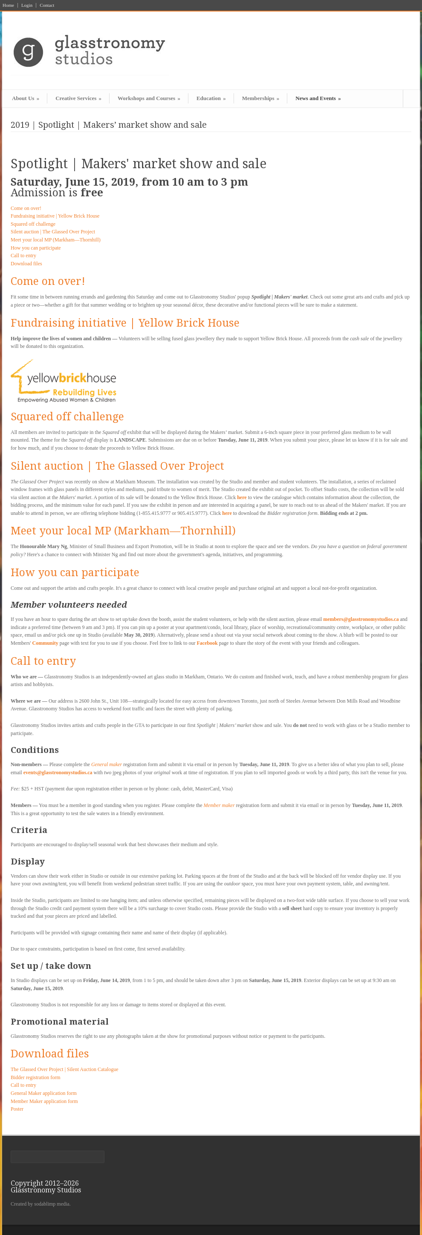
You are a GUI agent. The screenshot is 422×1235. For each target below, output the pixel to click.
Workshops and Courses (149, 98)
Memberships (261, 98)
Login (26, 5)
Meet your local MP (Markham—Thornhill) (56, 240)
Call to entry (23, 255)
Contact (47, 5)
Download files (26, 264)
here (241, 497)
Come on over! (26, 208)
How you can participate (36, 248)
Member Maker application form (44, 1101)
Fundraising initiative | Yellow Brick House (55, 216)
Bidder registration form (36, 1077)
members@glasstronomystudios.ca (361, 619)
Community (45, 643)
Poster (17, 1109)
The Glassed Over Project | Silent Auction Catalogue (65, 1069)
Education (211, 98)
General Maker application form (44, 1093)
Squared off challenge (33, 224)
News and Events (318, 98)
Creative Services (78, 98)
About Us (25, 98)
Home (8, 5)
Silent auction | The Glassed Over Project (53, 232)
